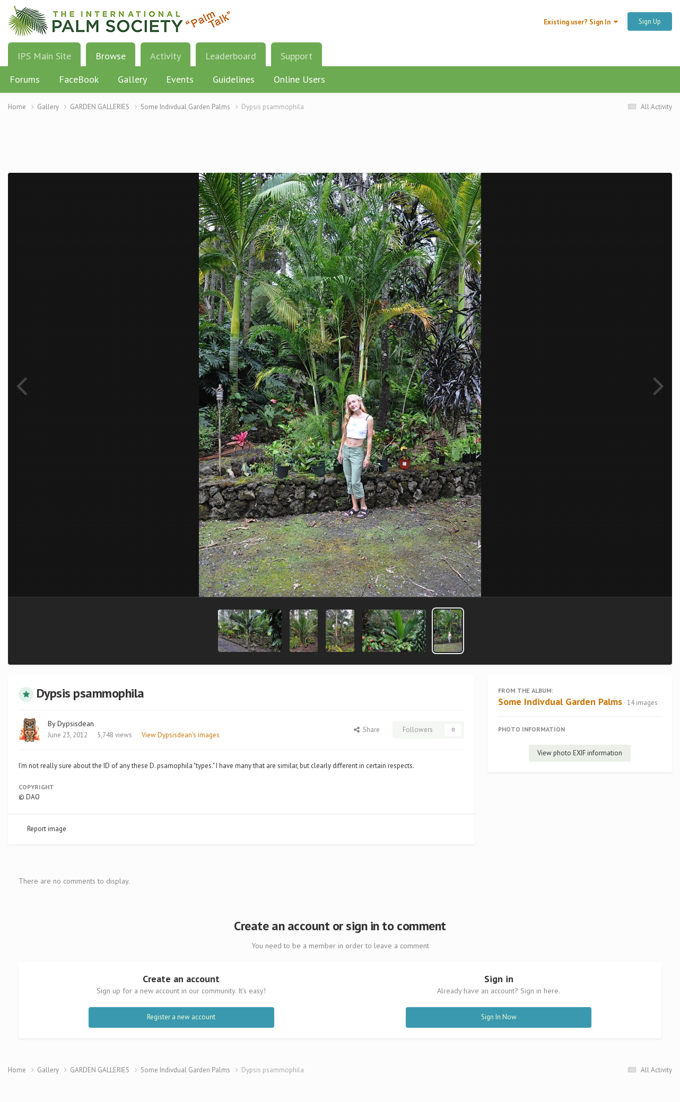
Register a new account (181, 1016)
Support (296, 56)
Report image (46, 828)
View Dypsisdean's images (181, 734)
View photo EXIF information (579, 752)
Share (367, 729)
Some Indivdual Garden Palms (560, 701)
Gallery (132, 79)
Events (180, 79)
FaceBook (79, 79)
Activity (165, 56)
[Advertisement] (340, 149)
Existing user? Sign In (581, 22)
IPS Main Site (44, 56)
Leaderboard (230, 56)
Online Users (299, 79)
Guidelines (234, 79)
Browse (110, 60)
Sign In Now (499, 1016)
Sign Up (650, 21)
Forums (25, 79)
